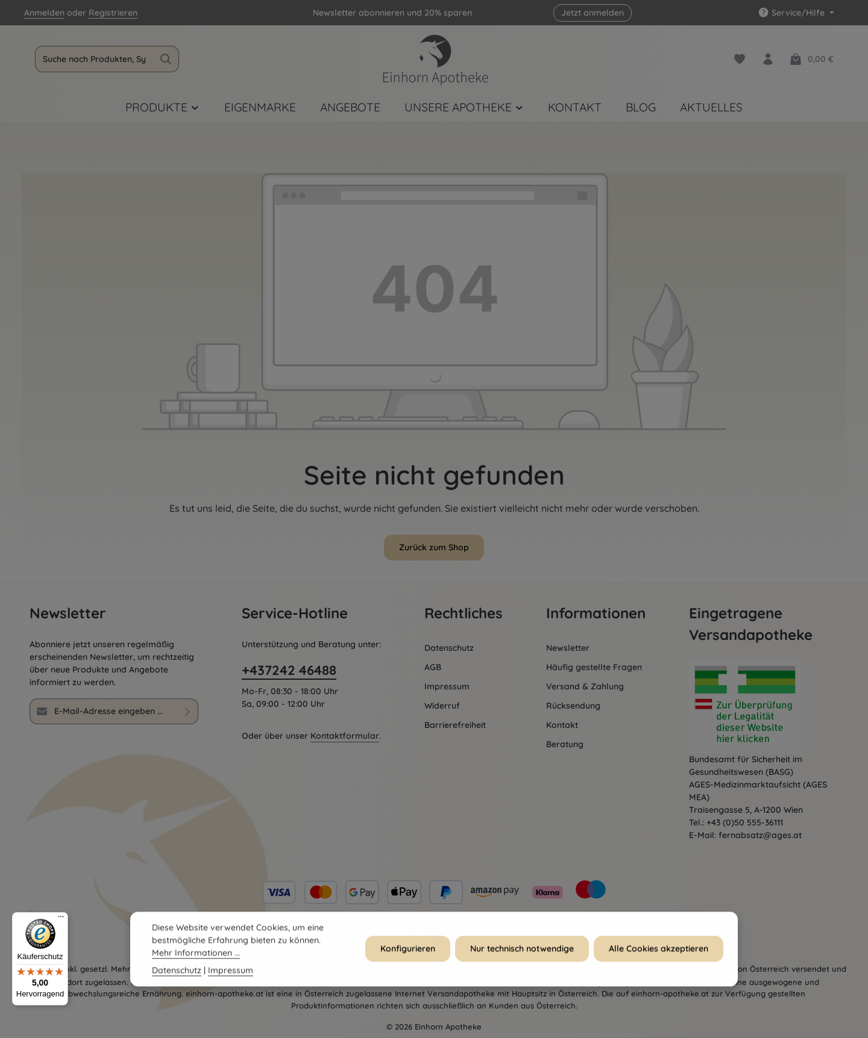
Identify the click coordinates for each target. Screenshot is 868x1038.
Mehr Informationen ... (196, 962)
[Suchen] (166, 59)
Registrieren (113, 12)
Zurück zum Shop (434, 547)
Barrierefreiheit (455, 724)
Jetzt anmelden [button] (592, 12)
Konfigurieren (407, 958)
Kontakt (562, 724)
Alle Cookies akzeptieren (658, 958)
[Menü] (61, 919)
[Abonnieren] (187, 711)
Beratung (564, 744)
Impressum (447, 686)
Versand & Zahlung (585, 686)
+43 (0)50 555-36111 (744, 822)
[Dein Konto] (768, 59)
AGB (432, 667)
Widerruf (442, 705)
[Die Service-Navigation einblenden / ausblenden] (795, 13)
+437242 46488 (289, 670)
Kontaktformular (344, 735)
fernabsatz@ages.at (760, 835)
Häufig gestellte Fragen (594, 667)
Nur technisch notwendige (522, 958)
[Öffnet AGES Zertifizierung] (763, 706)
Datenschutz (449, 647)
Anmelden (44, 12)
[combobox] (94, 59)
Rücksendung (573, 705)
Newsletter (568, 647)
